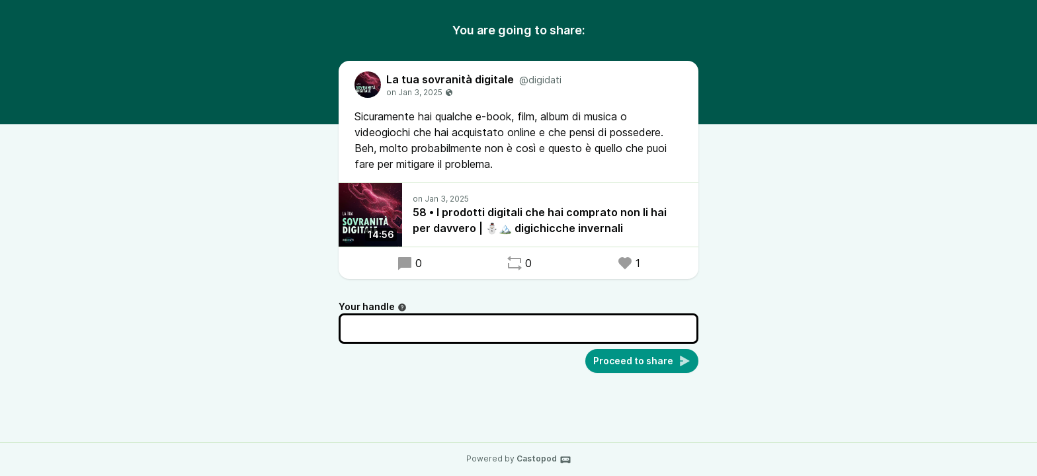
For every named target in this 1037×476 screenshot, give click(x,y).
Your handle (373, 306)
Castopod (544, 459)
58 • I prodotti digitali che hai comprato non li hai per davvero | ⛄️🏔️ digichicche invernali (540, 220)
